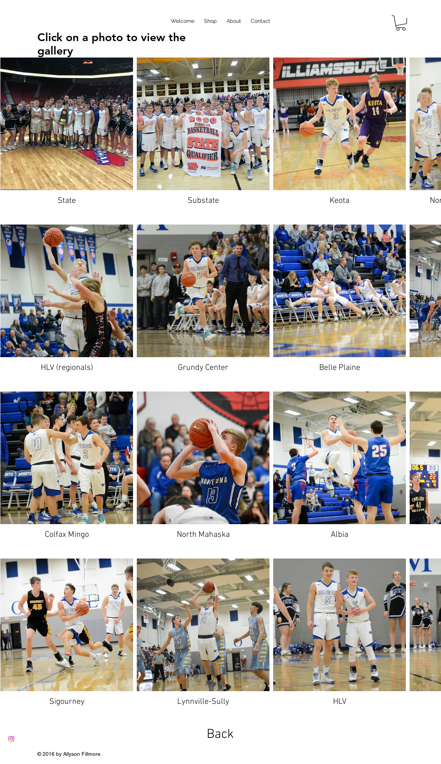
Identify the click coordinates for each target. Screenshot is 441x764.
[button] (401, 23)
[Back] (220, 735)
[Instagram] (11, 739)
